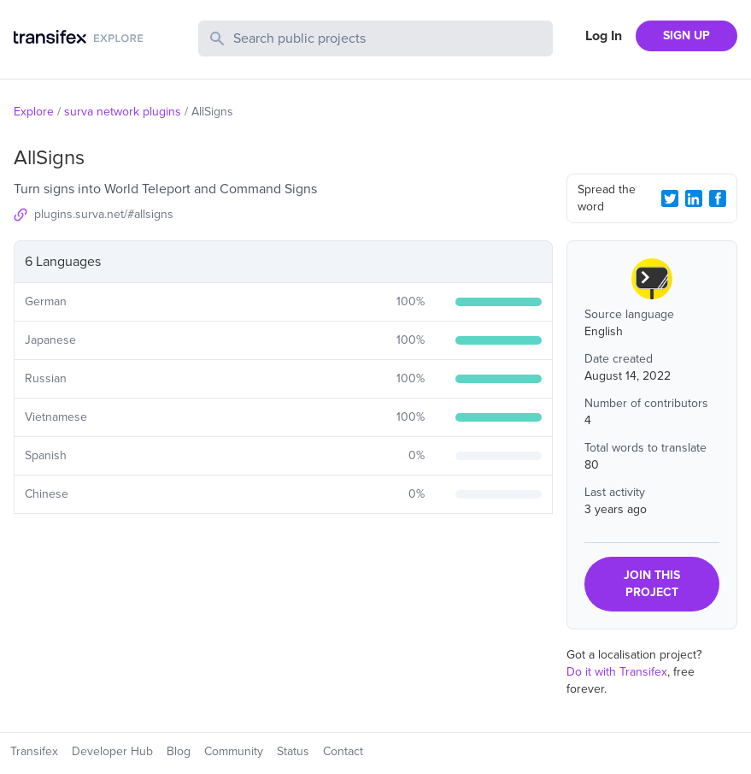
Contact (343, 751)
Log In (603, 35)
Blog (179, 751)
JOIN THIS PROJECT (652, 584)
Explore (34, 111)
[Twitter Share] (670, 198)
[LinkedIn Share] (694, 198)
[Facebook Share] (718, 198)
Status (293, 751)
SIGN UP (686, 35)
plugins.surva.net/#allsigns (103, 214)
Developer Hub (112, 751)
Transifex (34, 751)
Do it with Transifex (616, 672)
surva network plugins (122, 111)
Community (233, 751)
